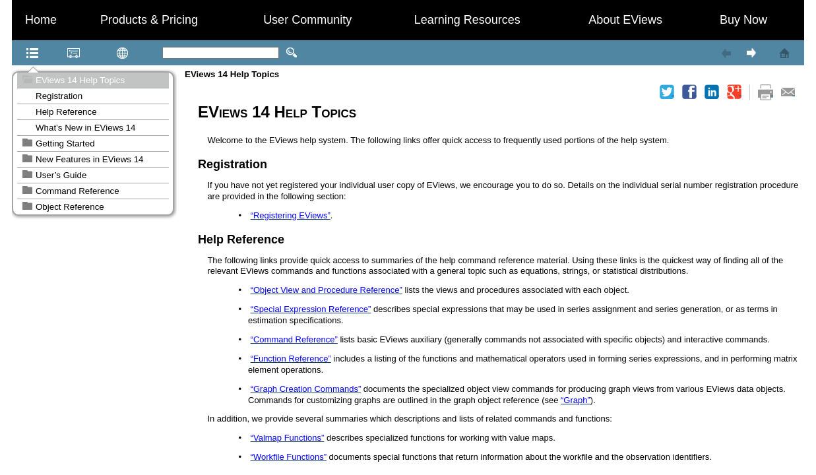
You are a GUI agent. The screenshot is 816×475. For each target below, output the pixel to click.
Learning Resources (467, 19)
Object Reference (70, 207)
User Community (307, 19)
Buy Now (743, 19)
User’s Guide (61, 175)
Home (41, 19)
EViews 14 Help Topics (80, 80)
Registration (59, 96)
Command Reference (77, 191)
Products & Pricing (149, 19)
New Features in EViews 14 (89, 159)
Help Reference (66, 112)
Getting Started (65, 143)
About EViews (625, 19)
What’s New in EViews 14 (85, 128)
